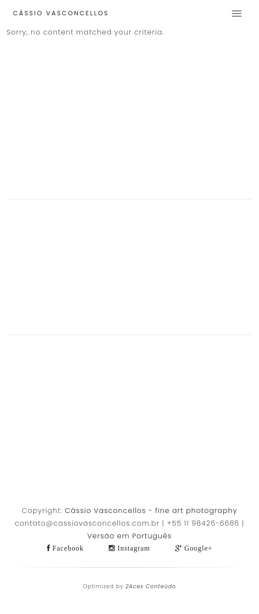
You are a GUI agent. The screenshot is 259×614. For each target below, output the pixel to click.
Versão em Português (129, 536)
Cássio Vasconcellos (61, 13)
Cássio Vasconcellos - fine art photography (151, 511)
